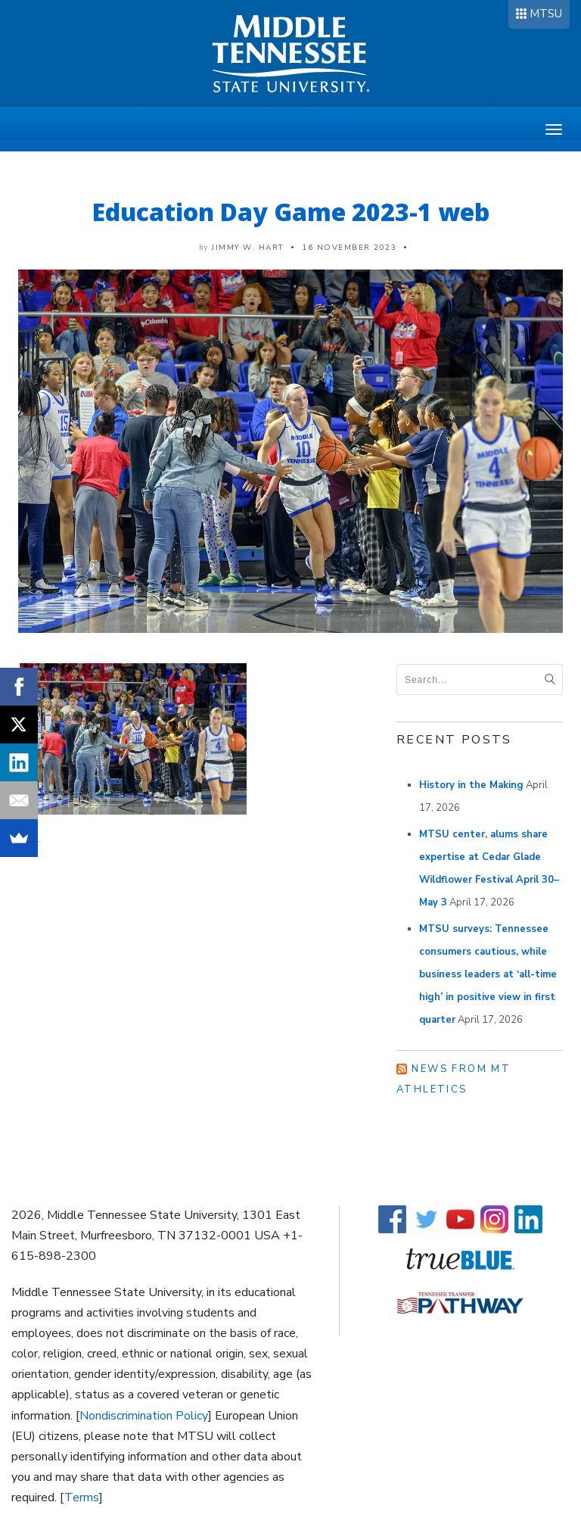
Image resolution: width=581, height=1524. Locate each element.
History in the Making (471, 785)
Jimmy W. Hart (248, 247)
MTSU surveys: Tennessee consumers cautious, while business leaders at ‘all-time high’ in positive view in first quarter (488, 974)
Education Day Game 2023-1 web (290, 211)
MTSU (546, 13)
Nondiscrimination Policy (143, 1415)
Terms (81, 1497)
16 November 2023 (349, 247)
